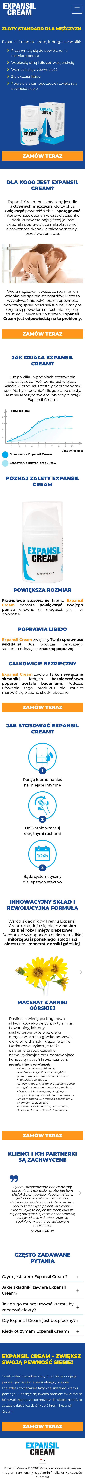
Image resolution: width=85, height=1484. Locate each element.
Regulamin (42, 1472)
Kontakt (43, 1477)
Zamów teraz (42, 156)
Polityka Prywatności (67, 1472)
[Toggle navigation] (77, 9)
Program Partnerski (16, 1472)
